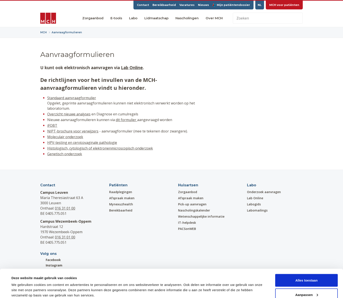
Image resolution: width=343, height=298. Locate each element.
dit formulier (126, 119)
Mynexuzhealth (121, 204)
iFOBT (52, 125)
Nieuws (203, 5)
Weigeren (306, 286)
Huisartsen (188, 185)
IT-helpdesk (187, 222)
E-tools (116, 18)
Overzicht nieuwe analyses (69, 114)
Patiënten (118, 185)
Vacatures (186, 5)
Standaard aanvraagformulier (71, 97)
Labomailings (257, 210)
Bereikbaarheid (164, 5)
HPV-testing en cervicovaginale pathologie (82, 142)
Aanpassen (306, 272)
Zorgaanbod (92, 18)
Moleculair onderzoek (65, 136)
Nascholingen (187, 18)
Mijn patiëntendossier (231, 5)
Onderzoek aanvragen (264, 192)
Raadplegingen (120, 192)
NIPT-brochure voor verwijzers (72, 131)
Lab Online (132, 67)
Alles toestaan (306, 257)
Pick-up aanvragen (192, 204)
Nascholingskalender (194, 210)
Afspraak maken (122, 198)
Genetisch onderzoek (64, 154)
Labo (133, 18)
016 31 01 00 (65, 208)
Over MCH (214, 18)
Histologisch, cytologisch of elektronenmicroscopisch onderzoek (100, 148)
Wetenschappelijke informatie (201, 216)
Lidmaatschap (156, 18)
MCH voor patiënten (284, 5)
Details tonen (21, 284)
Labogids (254, 204)
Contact (143, 5)
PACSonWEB (187, 229)
